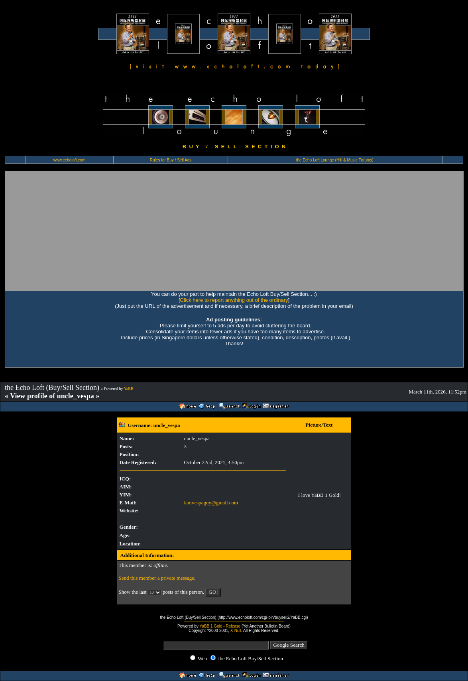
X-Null (235, 630)
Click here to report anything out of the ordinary (234, 300)
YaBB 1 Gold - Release (219, 626)
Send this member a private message (157, 578)
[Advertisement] (234, 231)
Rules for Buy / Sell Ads (171, 160)
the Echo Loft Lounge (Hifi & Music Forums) (335, 160)
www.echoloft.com (69, 160)
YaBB (129, 388)
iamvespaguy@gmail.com (211, 503)
